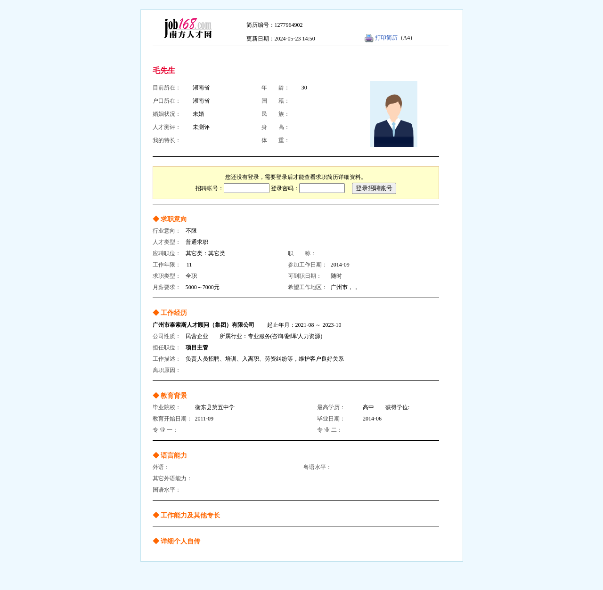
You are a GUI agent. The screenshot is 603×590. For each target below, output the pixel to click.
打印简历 (386, 37)
